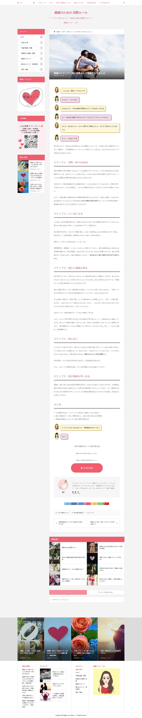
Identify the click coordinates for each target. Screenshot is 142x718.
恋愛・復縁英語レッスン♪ (63, 2)
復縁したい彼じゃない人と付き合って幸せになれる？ (28, 671)
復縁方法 (81, 512)
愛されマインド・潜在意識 (32, 64)
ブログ (51, 2)
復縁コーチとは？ (79, 2)
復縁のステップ (65, 512)
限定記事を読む (91, 2)
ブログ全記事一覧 (104, 2)
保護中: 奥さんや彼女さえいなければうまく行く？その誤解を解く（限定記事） (28, 680)
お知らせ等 (32, 42)
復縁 (77, 512)
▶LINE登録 (87, 468)
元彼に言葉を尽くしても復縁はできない (28, 696)
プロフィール (42, 2)
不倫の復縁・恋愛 (32, 48)
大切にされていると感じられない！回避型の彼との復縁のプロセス (28, 689)
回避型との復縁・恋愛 (32, 53)
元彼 (75, 512)
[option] (31, 639)
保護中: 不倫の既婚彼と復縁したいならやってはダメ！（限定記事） (28, 704)
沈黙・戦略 (32, 69)
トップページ (34, 8)
